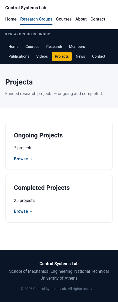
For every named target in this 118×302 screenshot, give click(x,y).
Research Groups (36, 19)
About (81, 19)
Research (54, 46)
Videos (42, 56)
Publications (18, 56)
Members (77, 46)
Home (11, 19)
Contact (97, 19)
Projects (62, 56)
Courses (64, 19)
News (80, 56)
